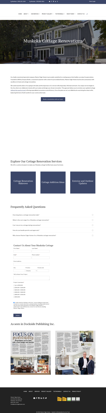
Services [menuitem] (37, 390)
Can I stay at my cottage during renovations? (53, 224)
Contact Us (80, 14)
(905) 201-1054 (22, 1)
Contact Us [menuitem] (66, 390)
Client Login (92, 1)
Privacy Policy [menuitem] (76, 390)
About (26, 14)
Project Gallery (47, 14)
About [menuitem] (31, 390)
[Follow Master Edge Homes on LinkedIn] (55, 1)
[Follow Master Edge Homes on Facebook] (51, 1)
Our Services (35, 14)
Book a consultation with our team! (53, 99)
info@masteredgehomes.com (18, 403)
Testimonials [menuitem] (57, 390)
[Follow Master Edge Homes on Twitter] (46, 397)
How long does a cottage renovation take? (53, 215)
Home (20, 14)
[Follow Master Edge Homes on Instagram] (53, 1)
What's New (70, 14)
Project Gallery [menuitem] (46, 390)
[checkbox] (31, 291)
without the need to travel (18, 90)
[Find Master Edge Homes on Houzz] (57, 1)
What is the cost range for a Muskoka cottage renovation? (53, 219)
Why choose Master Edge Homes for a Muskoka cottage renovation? (53, 234)
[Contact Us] (49, 1)
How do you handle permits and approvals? (53, 229)
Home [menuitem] (25, 390)
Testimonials (59, 14)
